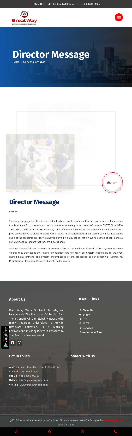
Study (84, 314)
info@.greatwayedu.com (33, 380)
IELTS (84, 323)
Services (86, 327)
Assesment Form (90, 332)
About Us (86, 310)
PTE (83, 318)
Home (16, 62)
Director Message (34, 62)
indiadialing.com (113, 420)
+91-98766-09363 (88, 3)
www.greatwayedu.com (34, 384)
